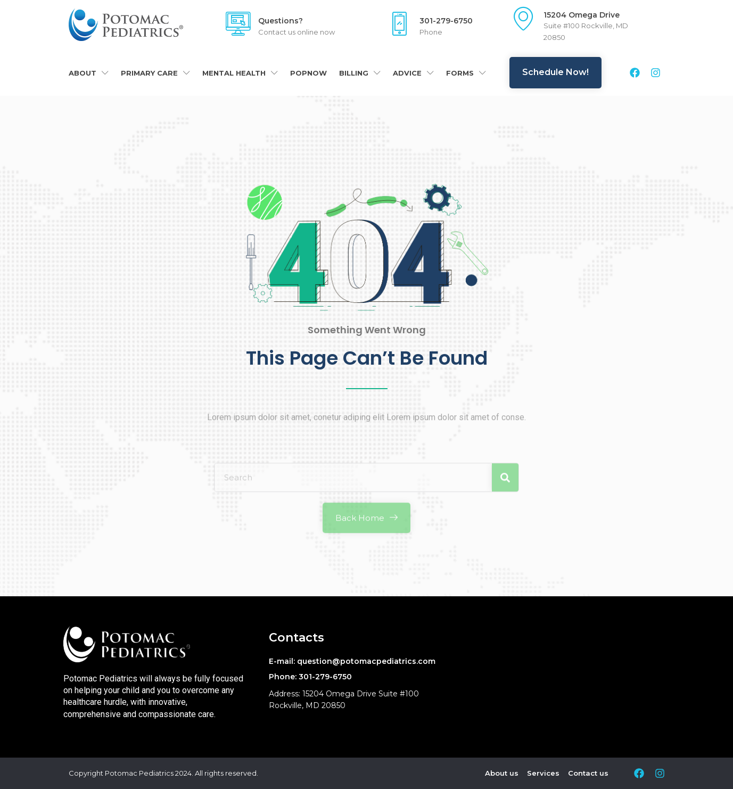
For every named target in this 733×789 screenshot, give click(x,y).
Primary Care (155, 72)
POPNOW (308, 73)
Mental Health (240, 72)
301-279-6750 (446, 21)
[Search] (505, 505)
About (89, 72)
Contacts (296, 637)
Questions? (280, 21)
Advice (413, 72)
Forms (466, 72)
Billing (360, 72)
